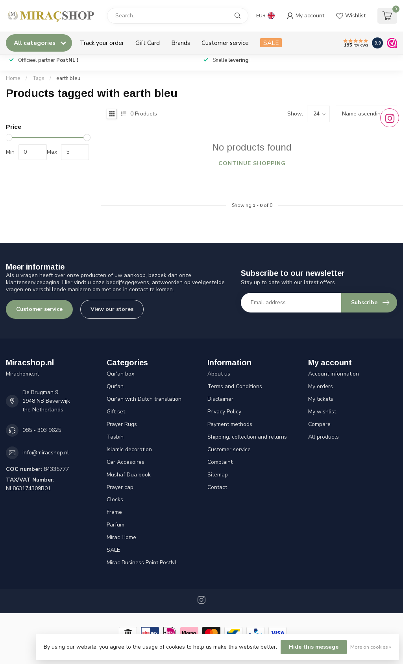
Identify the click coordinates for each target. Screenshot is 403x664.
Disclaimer (220, 399)
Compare (319, 424)
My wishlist (322, 411)
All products (323, 437)
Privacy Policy (224, 411)
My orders (320, 386)
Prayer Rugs (122, 424)
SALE (271, 43)
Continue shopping (252, 163)
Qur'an (115, 386)
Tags (38, 78)
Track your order (102, 43)
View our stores (112, 309)
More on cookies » (370, 647)
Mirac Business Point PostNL (142, 562)
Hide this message (313, 647)
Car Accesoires (125, 462)
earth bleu (68, 78)
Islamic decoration (129, 449)
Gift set (116, 411)
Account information (333, 374)
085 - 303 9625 (41, 430)
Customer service (225, 43)
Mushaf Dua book (129, 474)
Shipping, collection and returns (247, 437)
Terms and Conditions (234, 386)
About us (218, 374)
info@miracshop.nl (45, 452)
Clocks (115, 499)
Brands (180, 43)
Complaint (220, 462)
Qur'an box (120, 374)
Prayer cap (120, 487)
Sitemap (217, 474)
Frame (114, 512)
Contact (217, 487)
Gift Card (147, 43)
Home (13, 78)
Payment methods (229, 424)
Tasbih (115, 437)
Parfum (115, 524)
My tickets (320, 399)
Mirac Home (121, 537)
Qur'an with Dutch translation (144, 399)
